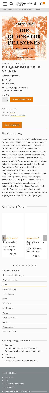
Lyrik (12, 112)
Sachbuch (7, 322)
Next (45, 238)
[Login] (35, 4)
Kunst (5, 312)
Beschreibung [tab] (11, 124)
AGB (6, 380)
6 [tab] (29, 265)
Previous (4, 238)
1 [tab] (13, 265)
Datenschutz (9, 387)
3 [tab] (20, 265)
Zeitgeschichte (9, 289)
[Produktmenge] (5, 99)
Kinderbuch (8, 308)
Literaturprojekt (10, 317)
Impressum (9, 377)
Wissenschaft (8, 327)
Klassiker (7, 303)
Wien (5, 298)
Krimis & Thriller (10, 280)
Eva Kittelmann (18, 115)
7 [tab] (32, 265)
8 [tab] (35, 265)
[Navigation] (5, 4)
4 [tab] (23, 265)
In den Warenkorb (21, 99)
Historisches (8, 294)
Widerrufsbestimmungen (14, 384)
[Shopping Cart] (42, 4)
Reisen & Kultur (9, 331)
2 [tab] (16, 265)
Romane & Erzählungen (13, 275)
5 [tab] (26, 265)
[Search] (11, 4)
